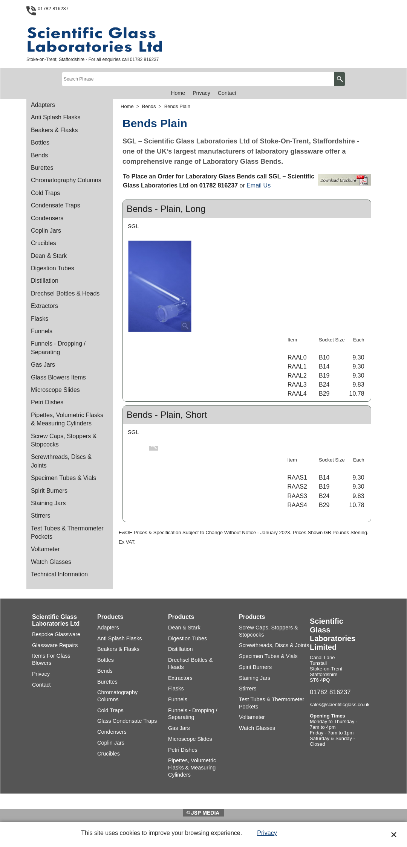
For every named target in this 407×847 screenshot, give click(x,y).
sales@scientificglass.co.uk (339, 704)
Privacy (267, 833)
